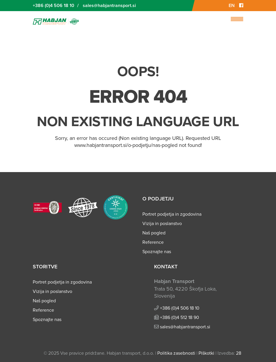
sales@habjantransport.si (109, 5)
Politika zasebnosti (176, 353)
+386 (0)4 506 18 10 (53, 5)
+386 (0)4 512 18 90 (179, 317)
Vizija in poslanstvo (162, 224)
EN (232, 5)
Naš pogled (153, 233)
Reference (153, 242)
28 (238, 353)
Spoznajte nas (156, 252)
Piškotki (206, 353)
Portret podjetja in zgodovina (171, 214)
